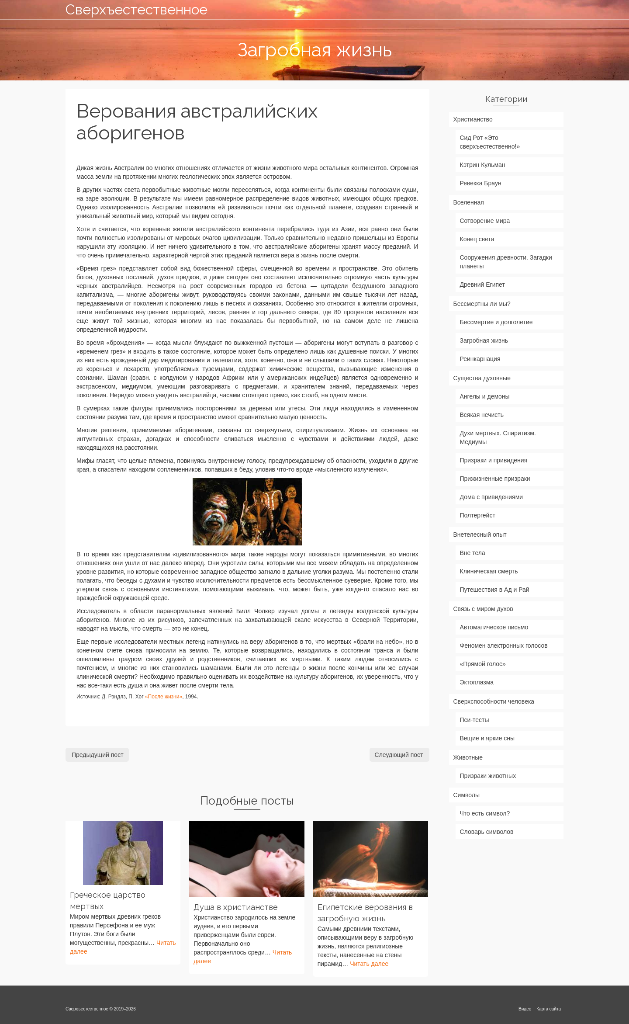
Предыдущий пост (98, 754)
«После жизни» (163, 697)
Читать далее (369, 963)
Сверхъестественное (136, 9)
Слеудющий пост (399, 754)
